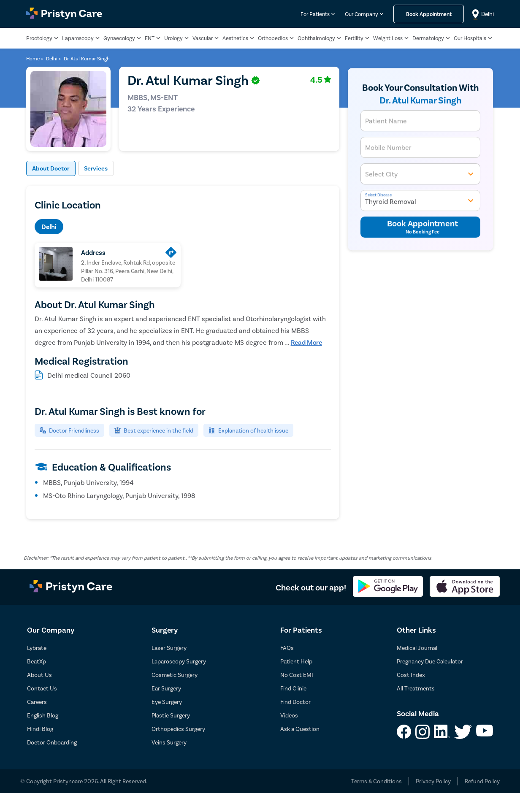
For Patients (315, 14)
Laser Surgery (169, 647)
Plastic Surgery (171, 715)
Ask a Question (300, 728)
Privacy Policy (433, 781)
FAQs (287, 647)
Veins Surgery (169, 742)
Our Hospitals (470, 38)
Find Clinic (293, 688)
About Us (39, 674)
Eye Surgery (167, 701)
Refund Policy (482, 781)
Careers (37, 701)
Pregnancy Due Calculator (430, 661)
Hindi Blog (40, 728)
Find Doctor (295, 701)
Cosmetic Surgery (175, 674)
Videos (289, 715)
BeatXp (36, 661)
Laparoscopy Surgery (179, 661)
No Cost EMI (296, 674)
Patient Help (296, 661)
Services (102, 168)
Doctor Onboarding (52, 742)
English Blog (42, 715)
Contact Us (42, 688)
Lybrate (36, 647)
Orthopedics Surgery (178, 728)
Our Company (361, 14)
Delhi (49, 226)
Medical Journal (417, 647)
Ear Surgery (166, 688)
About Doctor (53, 168)
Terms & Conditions (376, 781)
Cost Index (411, 674)
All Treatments (416, 688)
